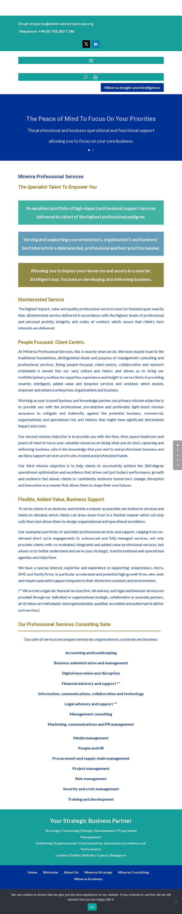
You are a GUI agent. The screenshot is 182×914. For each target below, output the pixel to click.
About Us (71, 872)
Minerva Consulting (133, 872)
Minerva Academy (88, 879)
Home (32, 872)
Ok (92, 907)
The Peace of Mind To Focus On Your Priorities (91, 121)
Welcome (50, 872)
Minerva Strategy (98, 872)
